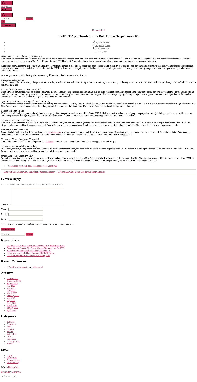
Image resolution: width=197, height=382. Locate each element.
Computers (11, 327)
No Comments (103, 49)
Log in (9, 358)
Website (4, 222)
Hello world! (37, 270)
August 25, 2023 (102, 45)
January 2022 (12, 311)
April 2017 (11, 313)
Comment (6, 208)
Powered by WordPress (11, 375)
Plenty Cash (6, 6)
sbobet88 (49, 142)
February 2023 (13, 299)
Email (4, 217)
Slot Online (11, 337)
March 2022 (12, 308)
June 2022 (11, 301)
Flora (9, 330)
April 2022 (11, 306)
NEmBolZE (104, 42)
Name (4, 212)
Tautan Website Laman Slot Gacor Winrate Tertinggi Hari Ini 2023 (35, 251)
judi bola (28, 166)
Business (10, 325)
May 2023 (11, 294)
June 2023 (11, 291)
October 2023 (12, 282)
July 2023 (11, 289)
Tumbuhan (11, 342)
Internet (10, 335)
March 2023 (12, 296)
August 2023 (12, 287)
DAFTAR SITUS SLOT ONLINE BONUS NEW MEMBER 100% (36, 249)
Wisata (9, 347)
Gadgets (10, 332)
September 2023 (14, 284)
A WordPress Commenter (18, 270)
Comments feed (13, 363)
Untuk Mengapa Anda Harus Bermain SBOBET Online (31, 256)
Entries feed (12, 361)
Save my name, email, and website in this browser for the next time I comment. (38, 227)
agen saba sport (54, 132)
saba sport (37, 166)
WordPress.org (13, 366)
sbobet (45, 166)
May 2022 (11, 304)
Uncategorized (98, 30)
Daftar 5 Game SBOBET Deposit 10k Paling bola (28, 259)
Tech (9, 340)
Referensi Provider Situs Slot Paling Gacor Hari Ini (29, 254)
